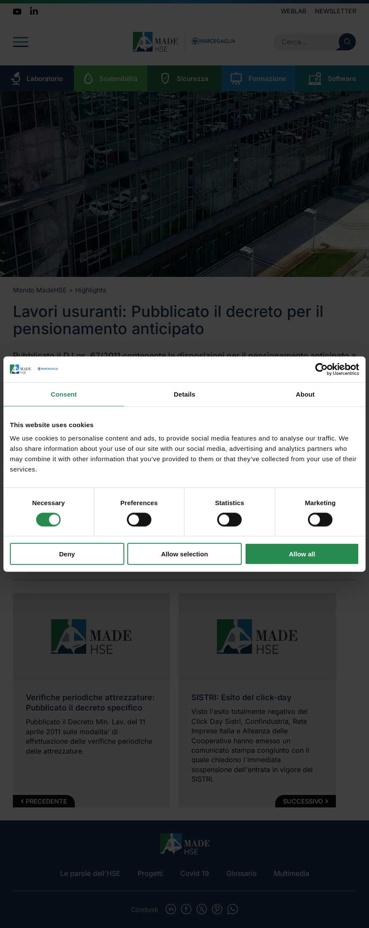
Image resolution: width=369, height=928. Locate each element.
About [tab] (305, 393)
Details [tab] (184, 393)
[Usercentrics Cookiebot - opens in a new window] (321, 369)
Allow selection (184, 554)
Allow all (302, 554)
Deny (67, 554)
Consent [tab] (64, 393)
